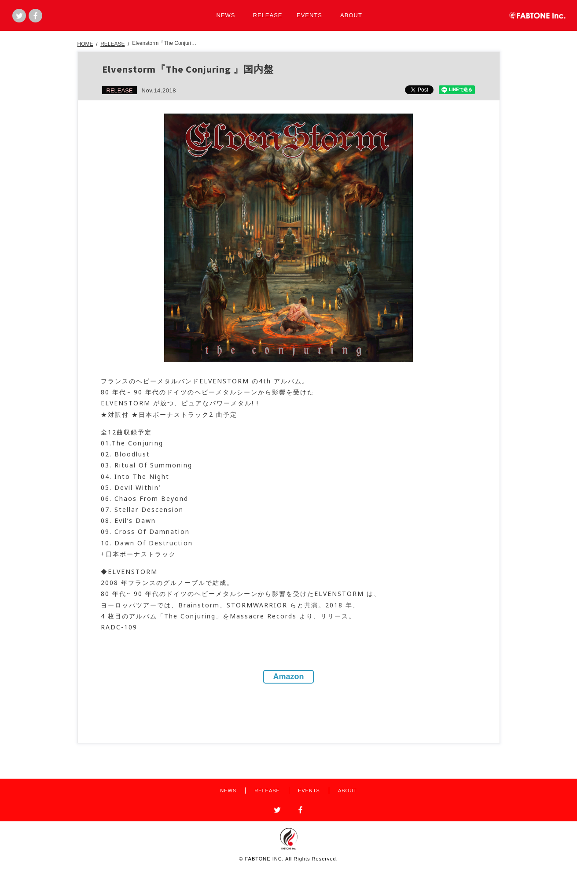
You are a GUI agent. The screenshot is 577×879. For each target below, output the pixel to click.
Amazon (288, 676)
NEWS (226, 15)
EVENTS (309, 15)
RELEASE (268, 15)
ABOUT (351, 15)
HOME (85, 44)
